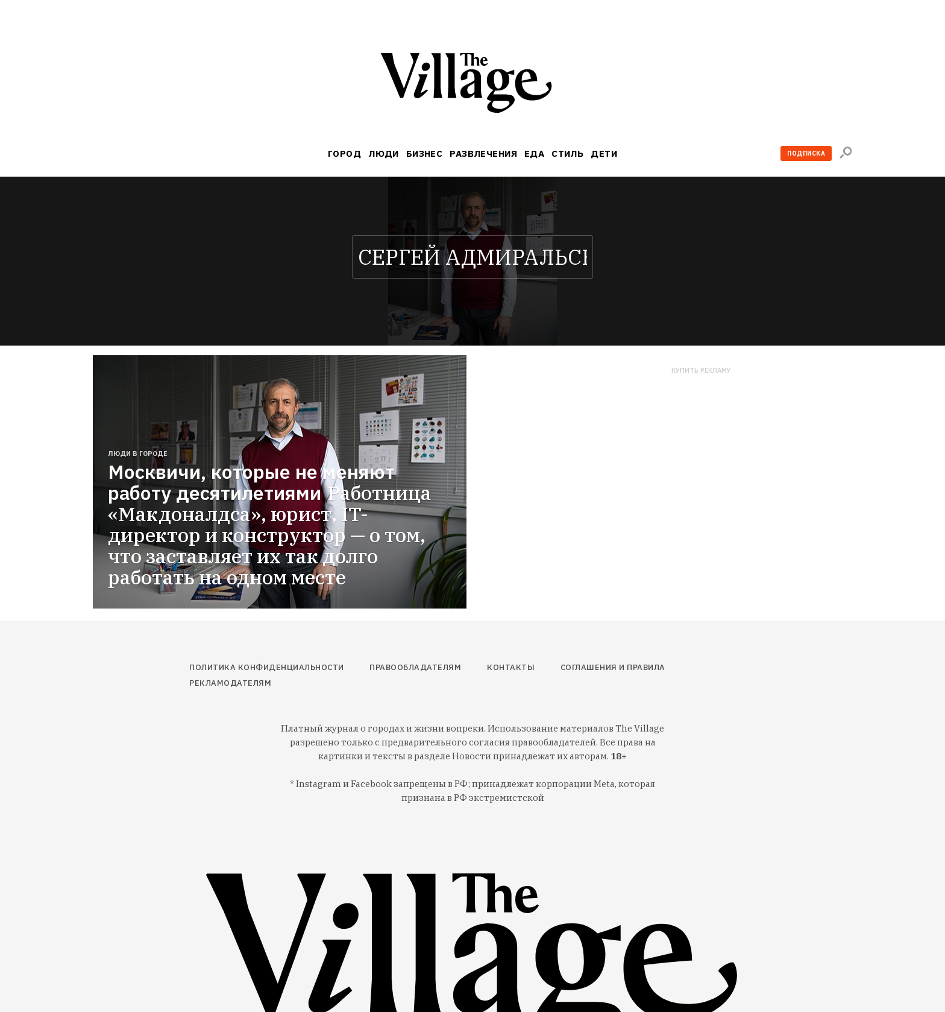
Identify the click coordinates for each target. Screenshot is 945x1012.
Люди (383, 153)
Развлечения (483, 153)
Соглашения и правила (612, 667)
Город (344, 153)
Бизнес (424, 153)
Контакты (511, 667)
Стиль (567, 153)
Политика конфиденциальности (266, 667)
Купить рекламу (701, 370)
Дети (604, 153)
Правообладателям (415, 667)
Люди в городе (138, 453)
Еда (534, 153)
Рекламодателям (230, 683)
